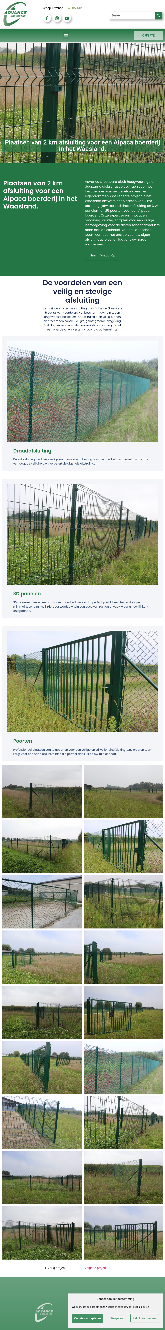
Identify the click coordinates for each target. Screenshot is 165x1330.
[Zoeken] (158, 15)
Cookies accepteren (87, 1318)
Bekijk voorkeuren (145, 1318)
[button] (66, 35)
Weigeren (116, 1318)
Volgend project (96, 1268)
